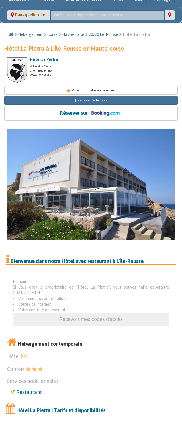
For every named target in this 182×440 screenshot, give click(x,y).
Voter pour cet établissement (91, 90)
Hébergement (30, 34)
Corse (52, 34)
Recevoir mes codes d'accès (91, 319)
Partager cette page (92, 100)
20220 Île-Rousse (103, 34)
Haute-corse (73, 34)
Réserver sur (91, 113)
